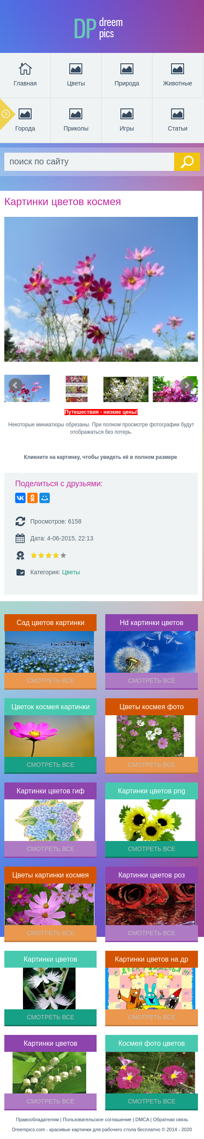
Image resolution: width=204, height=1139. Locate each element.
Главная (25, 74)
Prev (16, 385)
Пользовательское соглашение (97, 1119)
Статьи (177, 119)
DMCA (142, 1119)
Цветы (76, 74)
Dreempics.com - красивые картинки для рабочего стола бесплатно (86, 1129)
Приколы (76, 119)
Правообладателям (37, 1119)
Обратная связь (170, 1119)
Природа (126, 74)
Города (25, 119)
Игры (127, 119)
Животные (177, 74)
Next (187, 385)
